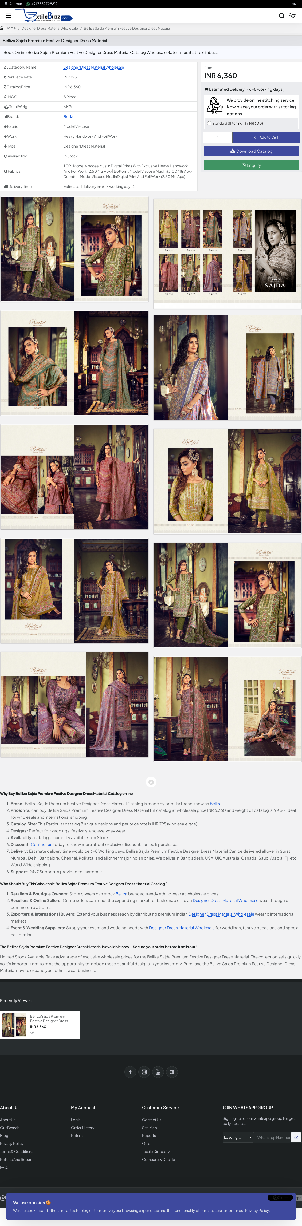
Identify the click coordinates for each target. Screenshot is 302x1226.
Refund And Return (14, 1158)
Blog (4, 1135)
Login (75, 1120)
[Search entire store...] (278, 16)
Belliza (69, 117)
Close (283, 1194)
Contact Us (151, 1120)
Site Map (149, 1128)
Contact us (41, 845)
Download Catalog (251, 155)
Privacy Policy (259, 1208)
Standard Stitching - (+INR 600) (237, 124)
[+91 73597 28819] (42, 4)
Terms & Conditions (16, 1151)
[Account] (13, 4)
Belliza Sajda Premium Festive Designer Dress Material (49, 1019)
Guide (147, 1143)
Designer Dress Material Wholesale (50, 29)
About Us (7, 1120)
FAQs (4, 1166)
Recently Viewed (15, 1001)
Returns (77, 1135)
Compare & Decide (157, 1158)
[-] (209, 140)
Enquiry (251, 169)
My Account (83, 1108)
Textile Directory (155, 1151)
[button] (267, 140)
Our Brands (9, 1128)
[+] (229, 140)
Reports (148, 1135)
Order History (82, 1128)
